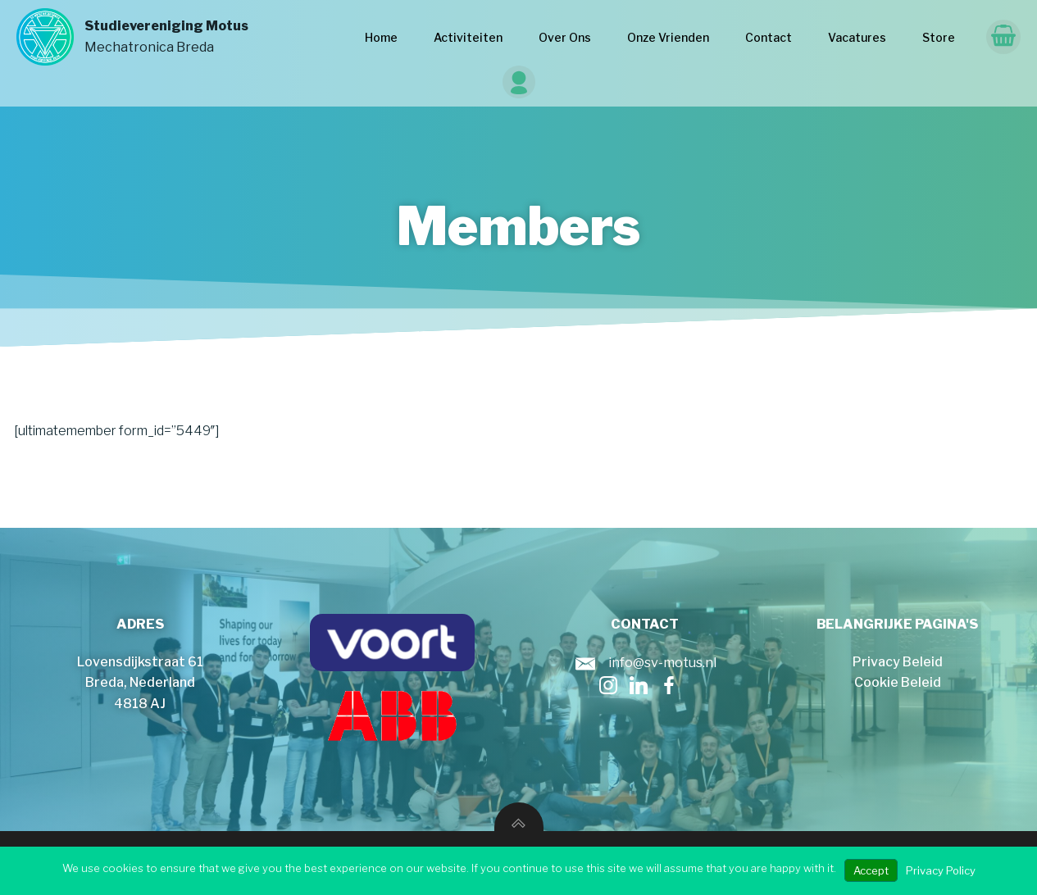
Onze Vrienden (668, 37)
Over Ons (565, 37)
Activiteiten (468, 37)
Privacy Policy (941, 870)
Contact (768, 37)
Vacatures (857, 37)
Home (381, 37)
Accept (871, 870)
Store (938, 37)
